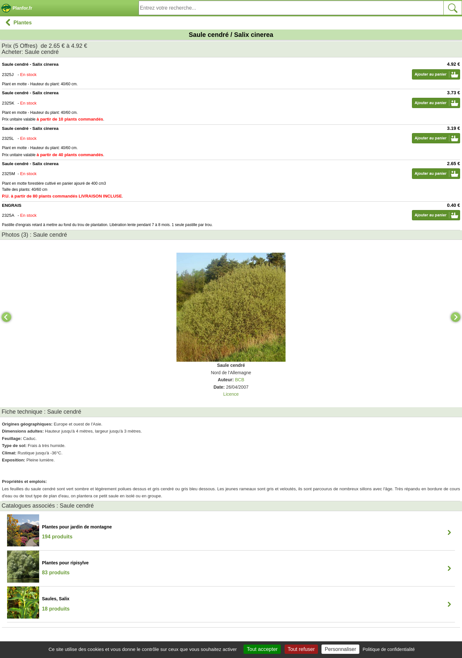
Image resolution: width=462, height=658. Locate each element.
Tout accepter (262, 649)
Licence (231, 394)
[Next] (455, 317)
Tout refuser (301, 649)
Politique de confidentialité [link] (389, 649)
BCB (239, 379)
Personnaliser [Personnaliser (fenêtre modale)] (340, 649)
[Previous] (6, 317)
